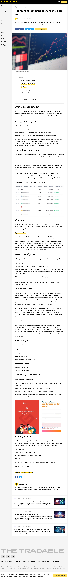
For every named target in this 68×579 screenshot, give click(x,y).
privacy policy (28, 576)
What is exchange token (28, 80)
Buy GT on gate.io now (22, 466)
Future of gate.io (26, 93)
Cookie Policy (45, 561)
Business (3, 8)
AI (1, 5)
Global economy (5, 24)
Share (20, 29)
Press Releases (5, 42)
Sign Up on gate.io (20, 233)
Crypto (3, 14)
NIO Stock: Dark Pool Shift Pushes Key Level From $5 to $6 (29, 501)
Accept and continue (60, 575)
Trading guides (4, 45)
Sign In (64, 1)
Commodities (4, 11)
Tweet (31, 29)
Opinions (3, 33)
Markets (3, 30)
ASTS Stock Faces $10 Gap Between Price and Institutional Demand (31, 529)
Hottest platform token (28, 83)
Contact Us (26, 561)
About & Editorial (5, 51)
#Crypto (17, 472)
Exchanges (4, 17)
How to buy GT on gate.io (28, 99)
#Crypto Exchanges (27, 472)
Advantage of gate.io (27, 90)
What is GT (24, 86)
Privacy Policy (17, 561)
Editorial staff (20, 19)
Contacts (3, 48)
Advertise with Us (35, 561)
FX (1, 20)
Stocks (3, 36)
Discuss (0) (42, 29)
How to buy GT (25, 96)
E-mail (30, 484)
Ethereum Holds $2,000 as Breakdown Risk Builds (27, 514)
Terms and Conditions (6, 561)
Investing (3, 27)
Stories (3, 39)
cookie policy (39, 576)
